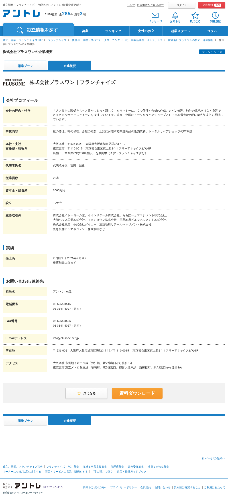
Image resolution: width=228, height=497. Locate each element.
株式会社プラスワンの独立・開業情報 (191, 40)
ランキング (113, 31)
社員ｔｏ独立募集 (158, 466)
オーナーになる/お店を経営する (22, 471)
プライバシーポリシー (123, 487)
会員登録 (211, 5)
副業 (85, 31)
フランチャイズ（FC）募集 (62, 466)
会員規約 (145, 487)
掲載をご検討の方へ (95, 487)
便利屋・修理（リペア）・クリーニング (96, 40)
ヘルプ (131, 5)
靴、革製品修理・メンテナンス (144, 40)
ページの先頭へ (215, 458)
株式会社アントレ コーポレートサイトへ (23, 492)
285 (66, 13)
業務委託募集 (136, 466)
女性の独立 (146, 31)
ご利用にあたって (214, 487)
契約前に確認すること (187, 487)
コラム (212, 31)
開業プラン (25, 66)
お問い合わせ (163, 487)
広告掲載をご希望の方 (150, 5)
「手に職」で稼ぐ (102, 471)
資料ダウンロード (137, 393)
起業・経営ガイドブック (131, 471)
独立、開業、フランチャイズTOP (23, 40)
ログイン (181, 5)
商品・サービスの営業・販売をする (66, 471)
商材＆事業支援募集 (95, 466)
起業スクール (181, 31)
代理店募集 (117, 466)
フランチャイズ (57, 40)
